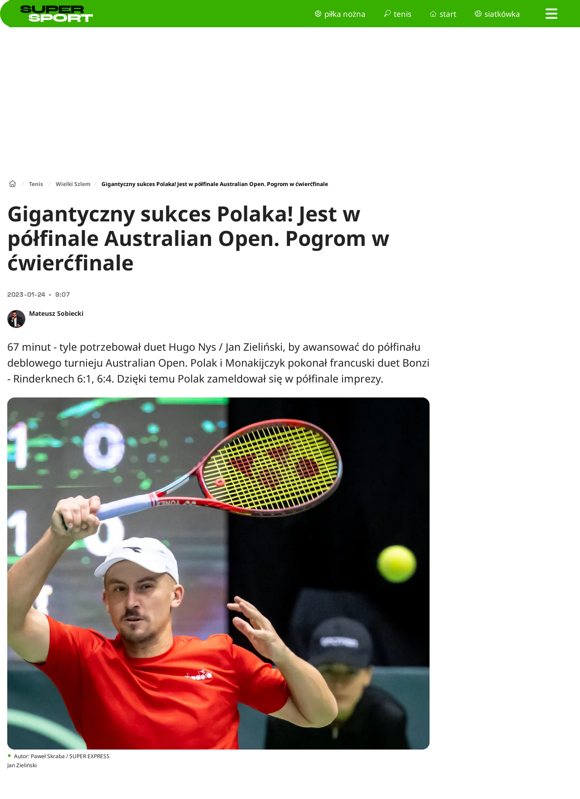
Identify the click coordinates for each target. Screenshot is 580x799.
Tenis (36, 184)
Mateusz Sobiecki (56, 313)
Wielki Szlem (73, 184)
